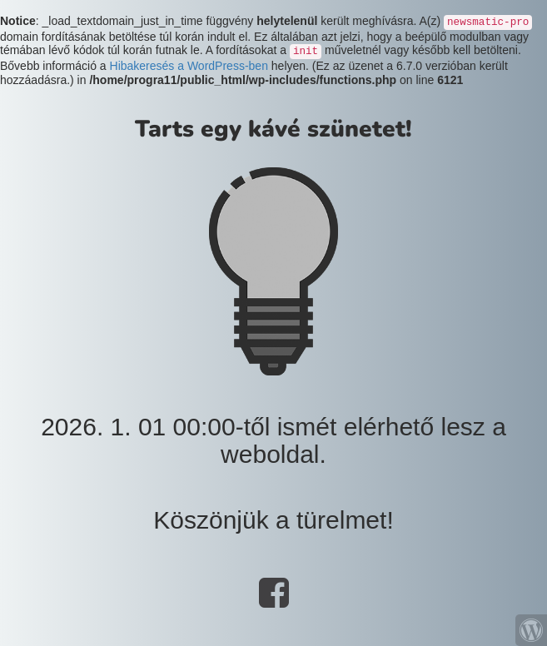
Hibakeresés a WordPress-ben (189, 65)
